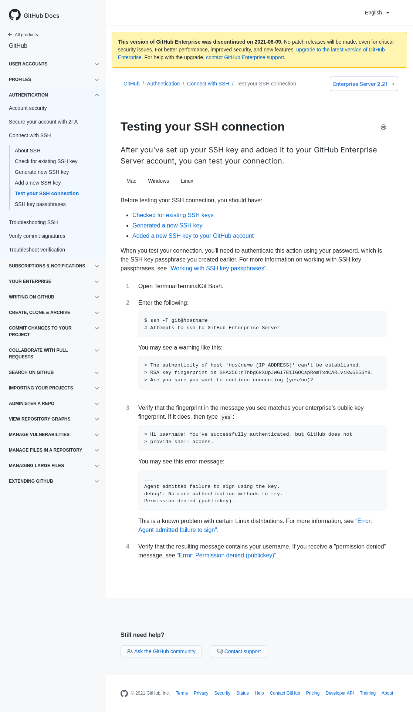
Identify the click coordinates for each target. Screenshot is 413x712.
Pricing (313, 693)
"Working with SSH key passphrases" (218, 268)
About (387, 693)
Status (242, 693)
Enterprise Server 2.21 (364, 84)
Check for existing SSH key (46, 161)
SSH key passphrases (40, 204)
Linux (187, 181)
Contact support (239, 651)
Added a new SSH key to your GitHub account (193, 236)
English (377, 13)
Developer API (339, 693)
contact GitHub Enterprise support (245, 57)
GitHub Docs (42, 15)
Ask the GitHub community (161, 651)
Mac (131, 181)
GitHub (18, 46)
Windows (158, 181)
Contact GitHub (285, 693)
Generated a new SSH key (167, 225)
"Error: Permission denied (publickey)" (226, 555)
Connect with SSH (208, 84)
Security (222, 693)
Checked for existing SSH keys (173, 215)
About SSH (27, 150)
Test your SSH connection (47, 193)
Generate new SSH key (42, 172)
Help (259, 693)
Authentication (163, 84)
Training (368, 693)
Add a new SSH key (38, 183)
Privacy (201, 693)
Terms (182, 693)
